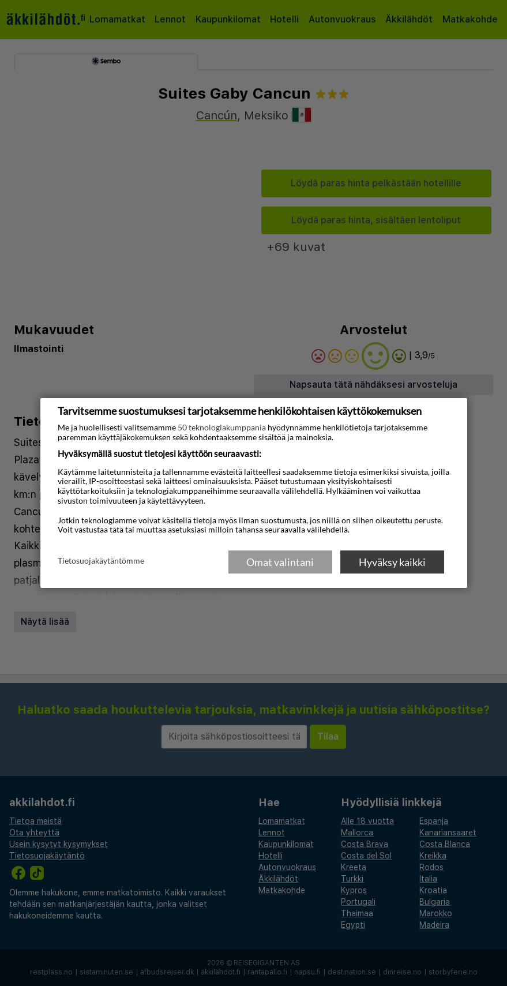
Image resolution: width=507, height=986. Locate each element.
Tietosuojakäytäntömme (101, 561)
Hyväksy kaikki (392, 562)
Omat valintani (280, 562)
